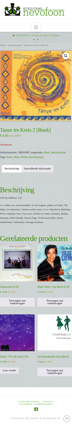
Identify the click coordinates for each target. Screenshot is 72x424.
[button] (36, 27)
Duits (16, 157)
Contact (48, 402)
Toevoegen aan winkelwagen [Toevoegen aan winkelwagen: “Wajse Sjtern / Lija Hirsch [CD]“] (54, 302)
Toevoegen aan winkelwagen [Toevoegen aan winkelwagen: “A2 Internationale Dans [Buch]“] (54, 372)
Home (3, 45)
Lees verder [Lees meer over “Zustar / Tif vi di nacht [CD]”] (9, 370)
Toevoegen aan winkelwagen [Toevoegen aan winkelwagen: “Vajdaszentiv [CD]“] (17, 302)
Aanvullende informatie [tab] (37, 168)
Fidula (24, 157)
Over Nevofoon (29, 402)
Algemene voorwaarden (36, 404)
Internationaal (15, 45)
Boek (47, 152)
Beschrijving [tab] (12, 168)
